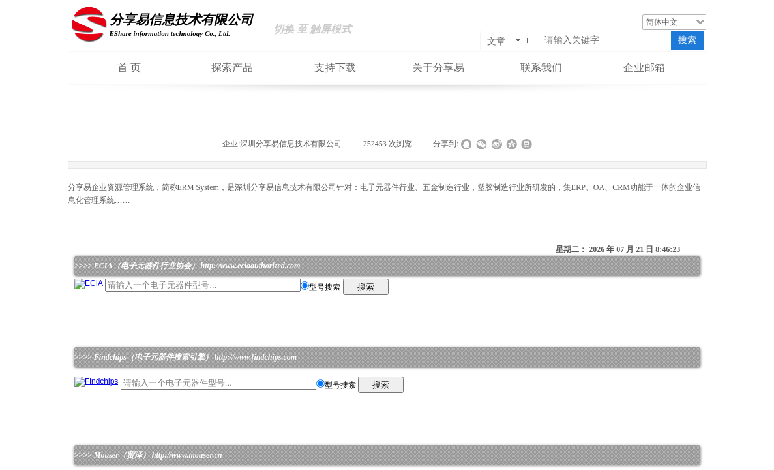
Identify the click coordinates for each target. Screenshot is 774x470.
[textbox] (605, 40)
